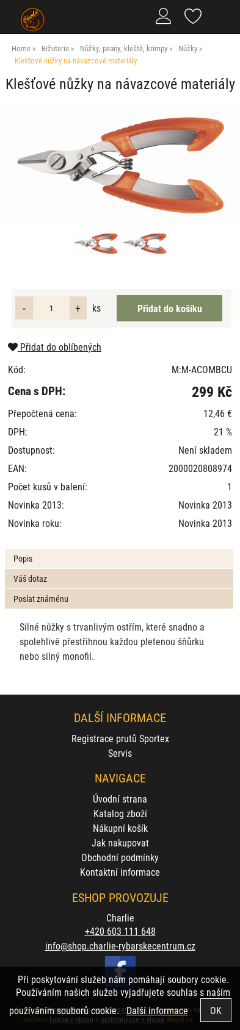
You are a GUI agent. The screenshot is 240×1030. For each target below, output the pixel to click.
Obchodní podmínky (120, 857)
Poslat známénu (40, 598)
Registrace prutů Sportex (120, 738)
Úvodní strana (120, 798)
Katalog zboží (120, 813)
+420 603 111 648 (120, 930)
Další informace (157, 1010)
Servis (120, 752)
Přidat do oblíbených (54, 346)
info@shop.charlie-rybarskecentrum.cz (120, 945)
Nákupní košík (120, 827)
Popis (22, 558)
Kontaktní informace (120, 871)
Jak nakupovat (120, 842)
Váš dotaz (30, 578)
